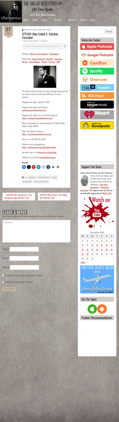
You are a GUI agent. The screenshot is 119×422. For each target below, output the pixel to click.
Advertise (72, 19)
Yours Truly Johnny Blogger (31, 41)
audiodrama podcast (44, 177)
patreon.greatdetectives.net (34, 110)
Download (53, 54)
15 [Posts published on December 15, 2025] (83, 249)
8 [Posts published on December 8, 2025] (82, 245)
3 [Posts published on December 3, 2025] (92, 240)
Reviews (57, 19)
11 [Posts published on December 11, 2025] (97, 245)
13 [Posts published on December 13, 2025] (107, 245)
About (35, 19)
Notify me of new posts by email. (18, 282)
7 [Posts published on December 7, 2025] (111, 240)
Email (44, 62)
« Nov (82, 262)
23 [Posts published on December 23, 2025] (87, 254)
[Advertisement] (97, 147)
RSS (58, 62)
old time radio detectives (41, 182)
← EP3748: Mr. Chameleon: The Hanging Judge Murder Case (18, 196)
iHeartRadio (34, 62)
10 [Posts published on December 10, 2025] (92, 245)
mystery (54, 177)
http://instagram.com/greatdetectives (39, 147)
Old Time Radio (27, 182)
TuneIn (51, 62)
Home (26, 19)
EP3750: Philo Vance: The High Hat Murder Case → (53, 196)
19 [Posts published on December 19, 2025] (102, 249)
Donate (83, 19)
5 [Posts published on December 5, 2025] (101, 240)
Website (5, 267)
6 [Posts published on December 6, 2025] (106, 240)
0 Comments (44, 41)
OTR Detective (41, 30)
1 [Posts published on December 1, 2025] (82, 240)
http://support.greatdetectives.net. (37, 118)
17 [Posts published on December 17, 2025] (92, 249)
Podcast (48, 30)
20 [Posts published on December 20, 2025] (107, 249)
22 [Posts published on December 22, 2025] (83, 254)
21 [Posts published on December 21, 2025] (111, 249)
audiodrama (32, 177)
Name (5, 249)
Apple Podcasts (38, 59)
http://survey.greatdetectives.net (36, 134)
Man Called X (28, 30)
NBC (35, 30)
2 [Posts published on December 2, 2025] (87, 240)
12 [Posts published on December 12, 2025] (102, 245)
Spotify (50, 59)
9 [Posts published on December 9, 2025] (87, 245)
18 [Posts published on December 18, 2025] (97, 249)
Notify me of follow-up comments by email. (23, 275)
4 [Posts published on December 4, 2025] (97, 240)
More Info (107, 193)
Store (93, 19)
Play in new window (39, 54)
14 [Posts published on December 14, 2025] (111, 245)
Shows (44, 19)
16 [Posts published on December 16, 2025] (87, 249)
